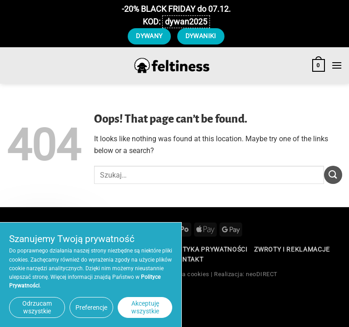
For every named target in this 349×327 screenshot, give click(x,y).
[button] (318, 65)
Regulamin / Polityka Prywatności (185, 249)
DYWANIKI (200, 36)
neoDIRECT (262, 274)
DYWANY (149, 36)
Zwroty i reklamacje (292, 249)
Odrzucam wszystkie (37, 307)
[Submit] (333, 174)
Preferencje (91, 307)
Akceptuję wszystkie (145, 307)
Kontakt (188, 259)
